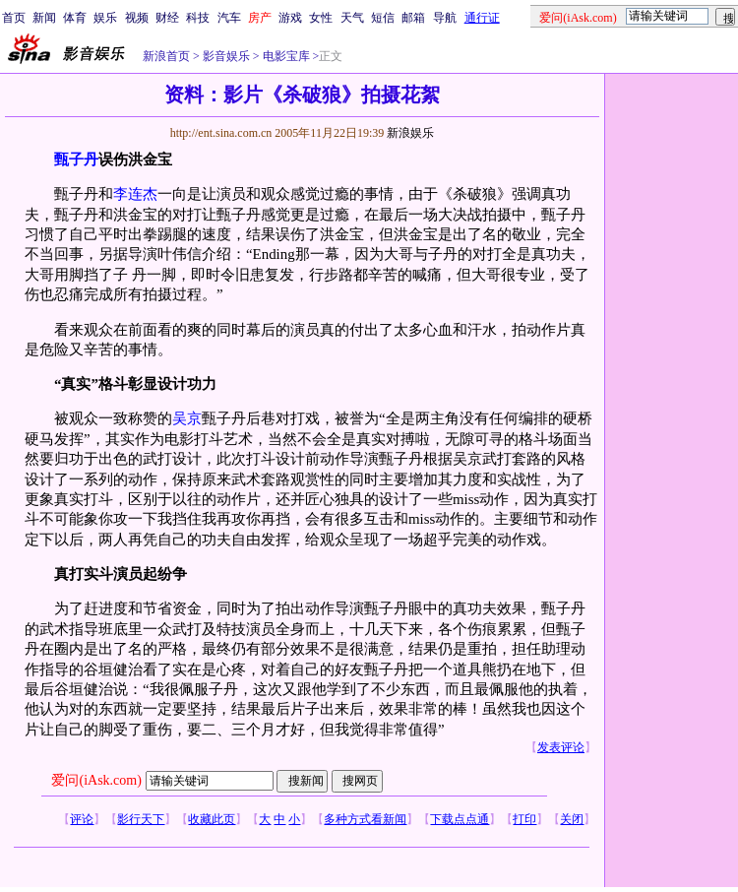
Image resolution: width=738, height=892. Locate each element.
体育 (75, 18)
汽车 (229, 18)
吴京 (187, 418)
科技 (198, 18)
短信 (383, 18)
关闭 (572, 819)
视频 (137, 18)
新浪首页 (166, 56)
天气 (352, 18)
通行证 (482, 18)
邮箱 (413, 18)
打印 (524, 819)
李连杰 (135, 194)
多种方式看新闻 (365, 819)
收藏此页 (211, 819)
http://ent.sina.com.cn (223, 133)
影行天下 (140, 819)
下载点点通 (459, 819)
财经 (167, 18)
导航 (445, 18)
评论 (81, 819)
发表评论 (560, 747)
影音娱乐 (226, 56)
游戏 (290, 18)
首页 (14, 18)
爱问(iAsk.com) (96, 780)
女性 (321, 18)
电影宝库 (285, 56)
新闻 (44, 18)
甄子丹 (76, 159)
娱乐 (105, 18)
